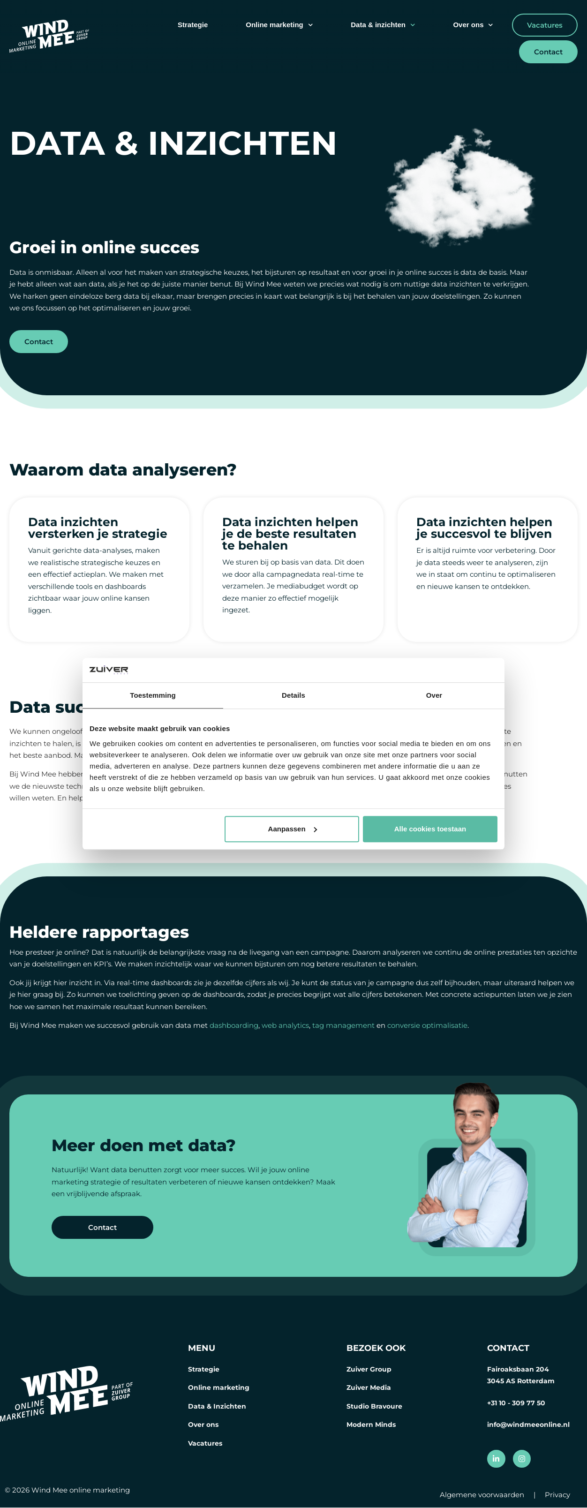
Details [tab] (293, 696)
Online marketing (279, 25)
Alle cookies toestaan (430, 829)
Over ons (473, 25)
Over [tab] (434, 696)
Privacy (557, 1495)
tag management (343, 1025)
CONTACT (508, 1348)
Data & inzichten (383, 25)
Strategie (193, 25)
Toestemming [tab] (153, 696)
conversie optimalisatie (427, 1025)
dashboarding (234, 1025)
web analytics (285, 1025)
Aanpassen (292, 829)
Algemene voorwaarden (482, 1495)
